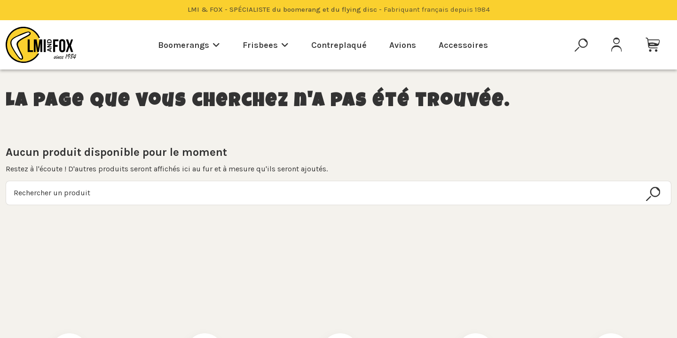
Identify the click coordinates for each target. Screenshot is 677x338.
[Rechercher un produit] (653, 194)
